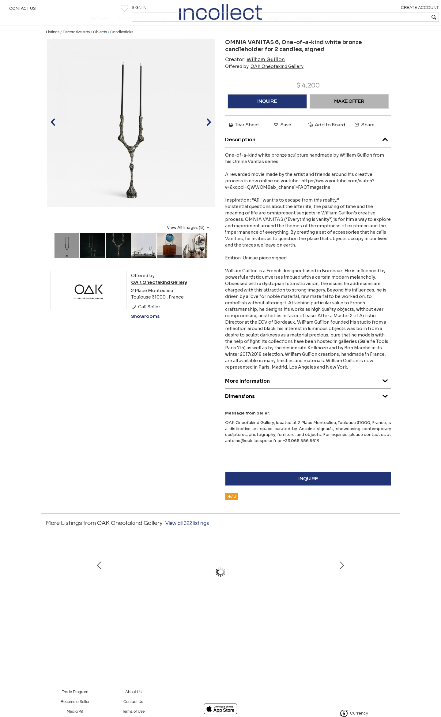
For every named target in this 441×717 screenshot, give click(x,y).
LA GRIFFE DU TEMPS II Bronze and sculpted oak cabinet (283, 620)
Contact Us (22, 11)
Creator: (255, 74)
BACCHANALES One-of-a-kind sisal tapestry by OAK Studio (219, 620)
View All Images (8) (189, 242)
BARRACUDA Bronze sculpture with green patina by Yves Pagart (347, 620)
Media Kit (75, 712)
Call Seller (145, 321)
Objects (100, 46)
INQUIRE (267, 115)
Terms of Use (133, 712)
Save (282, 139)
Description (308, 153)
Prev (50, 589)
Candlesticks (121, 46)
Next (390, 589)
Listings (52, 46)
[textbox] (392, 17)
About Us (133, 692)
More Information (308, 394)
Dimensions (308, 409)
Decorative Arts (76, 46)
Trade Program (75, 692)
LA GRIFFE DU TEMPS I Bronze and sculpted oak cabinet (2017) (155, 620)
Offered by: (264, 81)
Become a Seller (75, 702)
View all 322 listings (187, 538)
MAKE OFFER (349, 115)
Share (364, 139)
